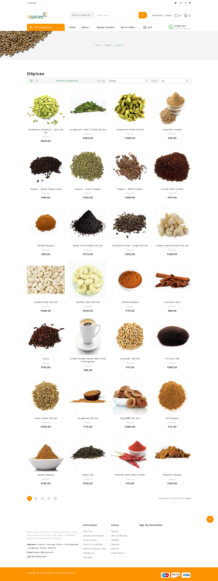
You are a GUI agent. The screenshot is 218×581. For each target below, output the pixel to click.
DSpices (119, 45)
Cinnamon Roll (172, 302)
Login (168, 15)
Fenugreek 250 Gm (88, 418)
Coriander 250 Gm (130, 358)
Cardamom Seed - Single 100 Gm (130, 245)
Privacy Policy (90, 540)
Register (157, 15)
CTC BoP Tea (172, 358)
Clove (46, 358)
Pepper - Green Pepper (88, 189)
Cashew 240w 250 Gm (88, 302)
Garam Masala (46, 475)
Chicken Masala (130, 302)
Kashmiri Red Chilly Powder (130, 475)
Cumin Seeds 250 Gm (45, 418)
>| (55, 498)
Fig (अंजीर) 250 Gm (130, 418)
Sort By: (101, 81)
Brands (114, 531)
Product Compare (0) (67, 81)
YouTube (181, 3)
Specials (115, 544)
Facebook (185, 3)
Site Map (87, 557)
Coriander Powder (172, 129)
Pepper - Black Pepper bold (46, 189)
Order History (118, 553)
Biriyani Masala (46, 245)
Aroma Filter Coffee (172, 189)
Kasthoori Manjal (172, 475)
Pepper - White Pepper (130, 189)
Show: (155, 81)
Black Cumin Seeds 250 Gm (88, 245)
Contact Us (88, 553)
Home (98, 45)
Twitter (175, 3)
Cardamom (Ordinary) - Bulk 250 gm (45, 131)
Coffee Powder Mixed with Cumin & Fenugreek (88, 360)
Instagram (190, 3)
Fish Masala (172, 418)
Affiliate (115, 540)
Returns (115, 548)
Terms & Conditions (93, 544)
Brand (108, 45)
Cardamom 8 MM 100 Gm (130, 129)
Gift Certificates (119, 536)
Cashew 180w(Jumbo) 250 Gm (172, 245)
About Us (87, 531)
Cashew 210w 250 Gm (46, 302)
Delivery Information (93, 536)
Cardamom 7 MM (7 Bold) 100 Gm (88, 129)
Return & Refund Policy (94, 548)
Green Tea (88, 475)
